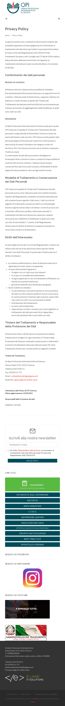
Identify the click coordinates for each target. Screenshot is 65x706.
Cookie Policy (11, 694)
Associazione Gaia (32, 523)
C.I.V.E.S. (32, 511)
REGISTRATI (33, 461)
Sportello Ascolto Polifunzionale (32, 528)
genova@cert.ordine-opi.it (26, 379)
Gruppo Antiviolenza (32, 533)
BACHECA (32, 500)
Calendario (32, 484)
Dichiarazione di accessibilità (46, 694)
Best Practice (32, 539)
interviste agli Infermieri (32, 494)
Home (7, 35)
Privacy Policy (17, 35)
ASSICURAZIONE (32, 506)
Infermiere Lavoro (32, 517)
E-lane (32, 702)
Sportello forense (32, 544)
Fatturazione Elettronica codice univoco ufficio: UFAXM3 (27, 656)
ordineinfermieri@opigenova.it (24, 376)
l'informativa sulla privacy (29, 450)
